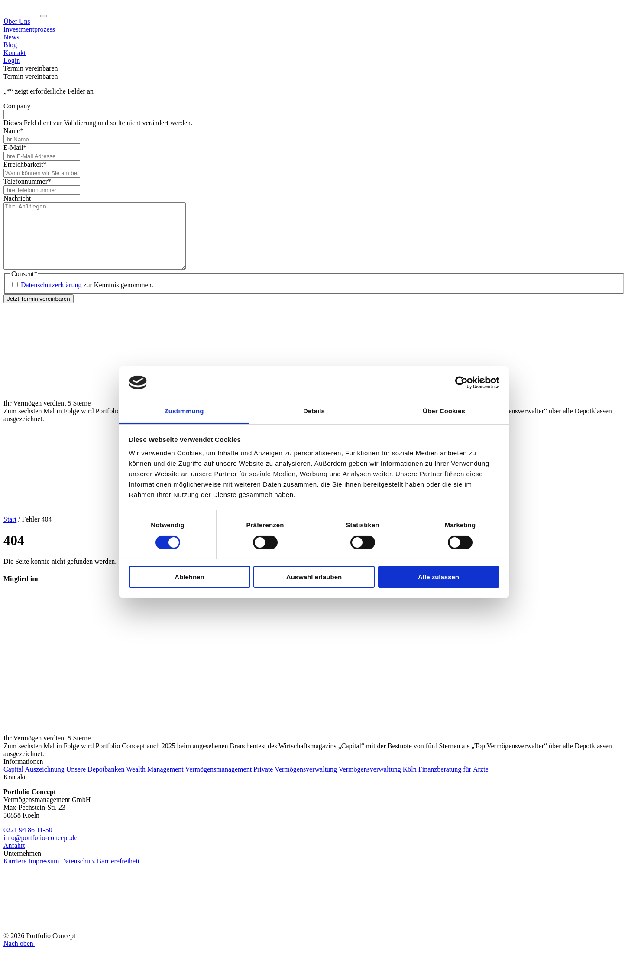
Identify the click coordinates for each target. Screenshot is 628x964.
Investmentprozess (29, 29)
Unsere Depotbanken (95, 782)
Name (13, 130)
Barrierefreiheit (118, 874)
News (11, 37)
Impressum (43, 874)
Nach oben (19, 956)
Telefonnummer (27, 181)
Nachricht (17, 198)
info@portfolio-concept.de (40, 850)
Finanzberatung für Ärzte (453, 782)
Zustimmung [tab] (184, 411)
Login (11, 60)
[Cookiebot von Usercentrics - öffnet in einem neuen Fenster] (461, 382)
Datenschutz (78, 874)
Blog (10, 45)
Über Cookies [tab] (444, 411)
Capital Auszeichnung (34, 782)
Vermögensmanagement (218, 782)
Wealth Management (154, 782)
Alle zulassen (438, 577)
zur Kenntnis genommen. (87, 298)
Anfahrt (14, 858)
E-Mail (14, 147)
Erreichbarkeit (25, 164)
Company (16, 106)
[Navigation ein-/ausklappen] (43, 16)
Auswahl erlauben (314, 577)
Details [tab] (314, 411)
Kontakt (14, 52)
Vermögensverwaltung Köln (378, 782)
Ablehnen (189, 577)
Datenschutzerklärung (51, 298)
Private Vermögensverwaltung (295, 782)
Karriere (14, 874)
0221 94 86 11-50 (27, 843)
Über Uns (16, 21)
